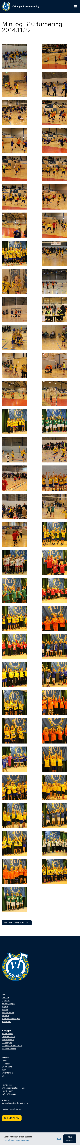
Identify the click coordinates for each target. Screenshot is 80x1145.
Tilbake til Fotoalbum (14, 922)
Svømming (7, 1066)
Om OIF (5, 997)
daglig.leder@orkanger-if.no (15, 1103)
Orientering (7, 1072)
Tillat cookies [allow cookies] (69, 1138)
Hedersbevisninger (11, 1018)
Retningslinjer (8, 1003)
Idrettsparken (8, 1036)
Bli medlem (12, 1118)
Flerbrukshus (8, 1039)
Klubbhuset (7, 1033)
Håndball (6, 1063)
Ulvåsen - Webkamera (12, 1045)
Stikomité (6, 1021)
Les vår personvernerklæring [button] (17, 1140)
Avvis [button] (59, 1139)
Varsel (5, 1009)
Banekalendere (9, 1048)
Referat (5, 1015)
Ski (3, 1075)
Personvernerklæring (12, 1109)
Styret (5, 1006)
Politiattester (8, 1012)
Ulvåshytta (7, 1042)
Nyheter (6, 1000)
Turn (4, 1069)
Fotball (5, 1060)
